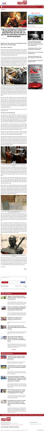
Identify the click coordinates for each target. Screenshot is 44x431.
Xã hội (18, 6)
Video (32, 6)
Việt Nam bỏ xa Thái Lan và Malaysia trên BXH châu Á (15, 318)
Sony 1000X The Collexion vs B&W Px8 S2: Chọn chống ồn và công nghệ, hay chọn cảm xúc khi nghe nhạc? (17, 403)
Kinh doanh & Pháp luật (7, 6)
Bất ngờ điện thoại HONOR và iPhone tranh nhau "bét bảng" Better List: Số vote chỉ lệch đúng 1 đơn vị (17, 339)
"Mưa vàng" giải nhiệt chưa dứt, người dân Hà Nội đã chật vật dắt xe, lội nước (17, 327)
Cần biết (35, 6)
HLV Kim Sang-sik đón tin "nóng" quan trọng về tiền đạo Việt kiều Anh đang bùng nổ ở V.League (17, 391)
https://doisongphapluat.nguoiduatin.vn (6, 422)
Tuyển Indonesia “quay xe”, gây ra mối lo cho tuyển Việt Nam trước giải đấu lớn (16, 357)
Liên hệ (35, 4)
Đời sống (15, 6)
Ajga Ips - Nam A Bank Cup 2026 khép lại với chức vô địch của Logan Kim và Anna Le (17, 298)
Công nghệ (28, 6)
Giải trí (22, 6)
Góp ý (38, 4)
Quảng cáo (41, 4)
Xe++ (25, 6)
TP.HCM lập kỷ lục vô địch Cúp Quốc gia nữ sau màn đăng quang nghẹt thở (17, 367)
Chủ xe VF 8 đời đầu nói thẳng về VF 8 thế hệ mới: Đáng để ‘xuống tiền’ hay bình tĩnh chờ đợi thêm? (17, 308)
